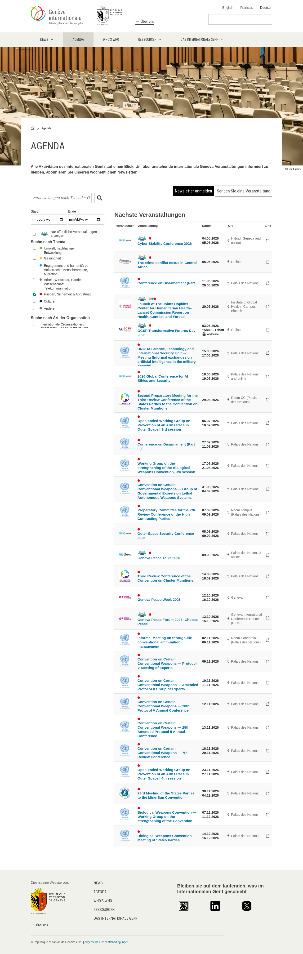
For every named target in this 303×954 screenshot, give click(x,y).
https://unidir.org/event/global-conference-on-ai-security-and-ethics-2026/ (268, 376)
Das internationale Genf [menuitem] (199, 39)
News (98, 883)
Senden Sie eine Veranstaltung (243, 191)
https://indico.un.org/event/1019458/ (268, 423)
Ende (72, 211)
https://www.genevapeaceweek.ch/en (268, 617)
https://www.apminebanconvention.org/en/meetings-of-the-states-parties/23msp (268, 793)
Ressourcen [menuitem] (147, 39)
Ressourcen (104, 909)
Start (34, 211)
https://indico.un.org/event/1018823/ (268, 640)
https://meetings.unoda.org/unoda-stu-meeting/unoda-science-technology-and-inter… (268, 353)
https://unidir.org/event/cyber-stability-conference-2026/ (268, 240)
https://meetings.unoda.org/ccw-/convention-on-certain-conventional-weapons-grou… (268, 489)
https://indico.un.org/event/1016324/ (268, 576)
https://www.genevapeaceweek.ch (268, 597)
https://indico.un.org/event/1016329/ (268, 399)
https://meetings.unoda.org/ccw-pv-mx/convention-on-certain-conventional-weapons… (268, 661)
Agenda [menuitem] (78, 39)
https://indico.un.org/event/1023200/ (268, 533)
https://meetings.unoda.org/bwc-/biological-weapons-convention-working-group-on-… (268, 465)
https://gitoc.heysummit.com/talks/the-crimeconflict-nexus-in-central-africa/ (268, 261)
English (227, 7)
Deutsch (266, 7)
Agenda (46, 128)
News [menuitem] (44, 39)
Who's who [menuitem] (111, 39)
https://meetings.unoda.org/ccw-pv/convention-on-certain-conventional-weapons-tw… (268, 704)
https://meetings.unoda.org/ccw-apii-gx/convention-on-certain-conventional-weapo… (268, 682)
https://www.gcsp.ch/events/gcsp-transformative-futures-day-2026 (268, 329)
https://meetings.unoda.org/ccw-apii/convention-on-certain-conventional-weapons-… (268, 727)
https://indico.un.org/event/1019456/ (268, 772)
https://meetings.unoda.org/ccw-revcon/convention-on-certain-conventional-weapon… (268, 750)
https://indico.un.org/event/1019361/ (268, 512)
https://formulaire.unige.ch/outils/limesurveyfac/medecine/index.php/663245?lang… (268, 306)
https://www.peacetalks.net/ (268, 555)
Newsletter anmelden (193, 191)
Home (32, 128)
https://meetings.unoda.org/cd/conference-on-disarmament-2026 (268, 283)
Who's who (103, 901)
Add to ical (213, 334)
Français (246, 7)
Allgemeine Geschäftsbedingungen (107, 942)
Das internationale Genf (116, 918)
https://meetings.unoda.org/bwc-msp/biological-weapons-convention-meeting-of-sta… (268, 836)
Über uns (147, 21)
